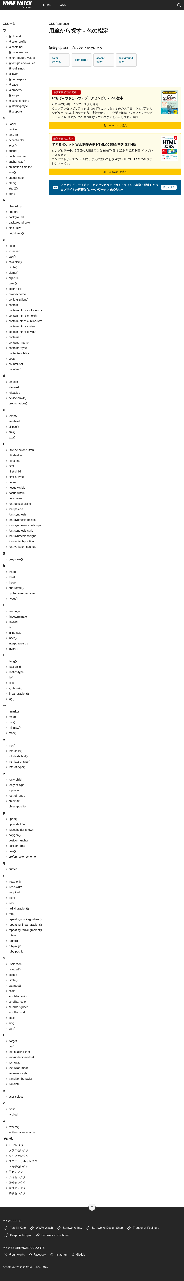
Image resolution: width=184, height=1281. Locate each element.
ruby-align (13, 946)
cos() (10, 358)
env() (10, 432)
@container (14, 47)
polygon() (13, 835)
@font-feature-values (20, 57)
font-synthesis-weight (20, 536)
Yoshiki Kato (15, 1228)
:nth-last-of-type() (18, 761)
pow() (10, 851)
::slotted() (13, 969)
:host (10, 577)
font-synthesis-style (19, 530)
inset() (11, 638)
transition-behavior (18, 1078)
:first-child (13, 471)
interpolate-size (16, 643)
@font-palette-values (20, 63)
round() (11, 940)
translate (12, 1084)
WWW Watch (41, 1228)
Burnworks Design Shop (104, 1228)
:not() (10, 745)
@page (11, 84)
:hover (11, 582)
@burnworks (14, 1254)
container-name (17, 342)
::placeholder (15, 824)
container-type (16, 347)
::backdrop (13, 206)
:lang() (11, 661)
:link (9, 682)
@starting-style (16, 106)
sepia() (11, 1017)
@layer (11, 73)
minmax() (13, 727)
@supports (14, 111)
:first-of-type (14, 476)
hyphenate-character (20, 593)
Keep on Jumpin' (17, 1235)
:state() (11, 980)
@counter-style (16, 52)
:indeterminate (16, 616)
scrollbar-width (16, 1012)
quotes (11, 869)
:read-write (13, 887)
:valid (10, 1109)
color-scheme (56, 60)
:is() (9, 627)
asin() (10, 172)
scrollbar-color (16, 1001)
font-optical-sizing (18, 503)
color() (11, 283)
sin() (9, 1023)
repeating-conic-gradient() (23, 919)
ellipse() (12, 426)
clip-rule (12, 278)
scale (10, 990)
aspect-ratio (14, 177)
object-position (16, 806)
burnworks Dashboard (53, 1235)
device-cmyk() (16, 398)
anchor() (12, 150)
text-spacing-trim (17, 1051)
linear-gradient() (17, 693)
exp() (10, 437)
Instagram (58, 1254)
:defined (12, 387)
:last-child (13, 666)
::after (10, 124)
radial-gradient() (17, 908)
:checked (12, 251)
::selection (13, 964)
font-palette (14, 509)
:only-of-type (14, 784)
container (12, 337)
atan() (10, 183)
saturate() (13, 985)
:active (11, 129)
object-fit (12, 801)
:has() (10, 571)
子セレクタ (14, 1171)
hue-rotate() (14, 587)
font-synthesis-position (21, 519)
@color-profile (16, 41)
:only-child (13, 779)
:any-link (12, 134)
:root (9, 903)
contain (11, 304)
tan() (10, 1046)
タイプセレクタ (17, 1155)
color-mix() (13, 288)
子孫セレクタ (15, 1177)
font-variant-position (19, 541)
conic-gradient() (17, 299)
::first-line (12, 460)
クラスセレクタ (17, 1150)
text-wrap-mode (17, 1067)
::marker (12, 711)
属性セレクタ (15, 1182)
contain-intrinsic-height (21, 315)
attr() (10, 193)
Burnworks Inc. (69, 1228)
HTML (47, 4)
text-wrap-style (16, 1073)
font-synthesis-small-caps (23, 525)
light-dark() (81, 59)
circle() (11, 267)
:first (9, 466)
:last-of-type (14, 672)
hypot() (11, 598)
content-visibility (17, 353)
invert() (11, 648)
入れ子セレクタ (17, 1166)
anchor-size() (15, 161)
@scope (12, 95)
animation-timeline (18, 167)
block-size (13, 227)
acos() (11, 145)
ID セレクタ (14, 1144)
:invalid (11, 621)
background (14, 217)
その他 (8, 1139)
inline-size (13, 632)
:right (10, 897)
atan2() (11, 188)
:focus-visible (15, 487)
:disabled (12, 392)
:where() (12, 1127)
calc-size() (13, 261)
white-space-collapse (20, 1132)
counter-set (14, 364)
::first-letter (13, 455)
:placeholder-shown (19, 829)
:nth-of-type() (15, 767)
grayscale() (14, 559)
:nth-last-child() (16, 756)
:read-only (13, 881)
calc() (10, 256)
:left (9, 677)
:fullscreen (13, 498)
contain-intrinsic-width (20, 331)
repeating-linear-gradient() (23, 924)
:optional (12, 790)
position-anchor (16, 840)
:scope (11, 974)
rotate (10, 935)
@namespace (15, 79)
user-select (14, 1096)
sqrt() (10, 1028)
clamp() (11, 272)
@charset (13, 36)
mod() (10, 733)
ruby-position (15, 951)
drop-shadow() (16, 403)
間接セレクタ (15, 1187)
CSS (63, 4)
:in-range (12, 611)
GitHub (78, 1254)
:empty (11, 416)
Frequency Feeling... (143, 1228)
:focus (10, 482)
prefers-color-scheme (20, 856)
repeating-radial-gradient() (23, 930)
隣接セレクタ (15, 1193)
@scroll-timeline (17, 100)
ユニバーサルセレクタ (21, 1161)
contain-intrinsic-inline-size (23, 321)
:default (11, 381)
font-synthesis (15, 514)
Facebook (37, 1254)
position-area (15, 845)
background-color (126, 60)
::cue (10, 245)
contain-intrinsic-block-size (23, 310)
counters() (13, 369)
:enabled (12, 421)
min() (10, 722)
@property (13, 90)
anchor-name (15, 156)
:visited (11, 1114)
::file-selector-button (19, 450)
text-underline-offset (19, 1057)
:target (11, 1041)
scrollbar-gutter (16, 1007)
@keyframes (15, 68)
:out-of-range (15, 795)
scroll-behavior (16, 996)
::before (11, 211)
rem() (10, 913)
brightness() (14, 233)
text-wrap (12, 1062)
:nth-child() (13, 750)
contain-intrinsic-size (20, 326)
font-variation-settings (20, 546)
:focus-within (15, 493)
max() (10, 716)
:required (12, 892)
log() (9, 699)
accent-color (100, 60)
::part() (11, 819)
